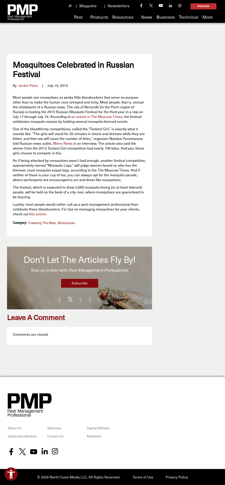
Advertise (54, 427)
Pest (78, 17)
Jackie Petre (28, 85)
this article (37, 214)
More (207, 17)
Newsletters (118, 6)
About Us (14, 427)
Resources (122, 17)
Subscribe (203, 6)
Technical (188, 17)
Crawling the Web (42, 223)
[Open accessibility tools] (11, 474)
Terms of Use (142, 476)
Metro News (63, 143)
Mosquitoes (66, 223)
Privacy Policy (177, 476)
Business (165, 17)
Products (99, 17)
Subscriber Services (22, 436)
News (146, 17)
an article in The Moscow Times (96, 117)
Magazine (88, 6)
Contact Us (55, 436)
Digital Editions (98, 427)
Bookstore (94, 436)
